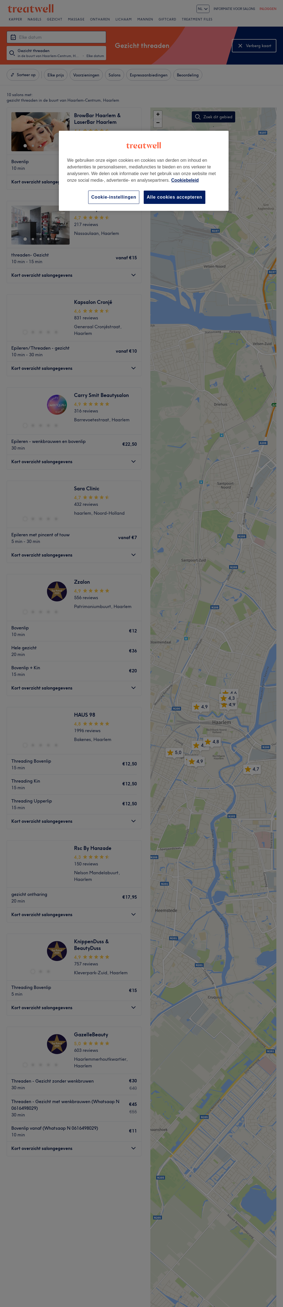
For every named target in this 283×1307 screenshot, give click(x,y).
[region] (144, 171)
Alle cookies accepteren (174, 197)
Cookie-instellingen (113, 197)
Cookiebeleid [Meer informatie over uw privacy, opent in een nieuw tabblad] (185, 180)
